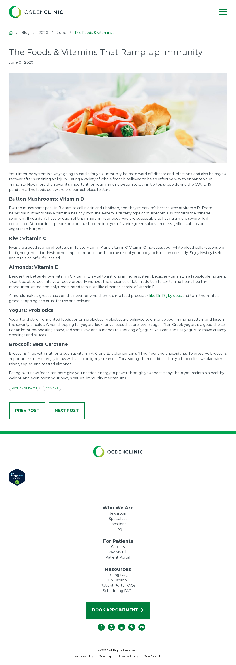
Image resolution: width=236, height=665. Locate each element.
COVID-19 (52, 388)
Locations (118, 524)
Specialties (118, 519)
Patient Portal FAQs (118, 585)
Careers (118, 547)
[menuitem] (84, 656)
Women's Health (24, 388)
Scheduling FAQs (118, 591)
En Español (118, 580)
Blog (118, 529)
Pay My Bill (117, 552)
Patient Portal (117, 557)
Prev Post (27, 410)
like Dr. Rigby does (165, 296)
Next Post (67, 410)
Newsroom (117, 513)
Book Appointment (118, 610)
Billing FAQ (118, 575)
